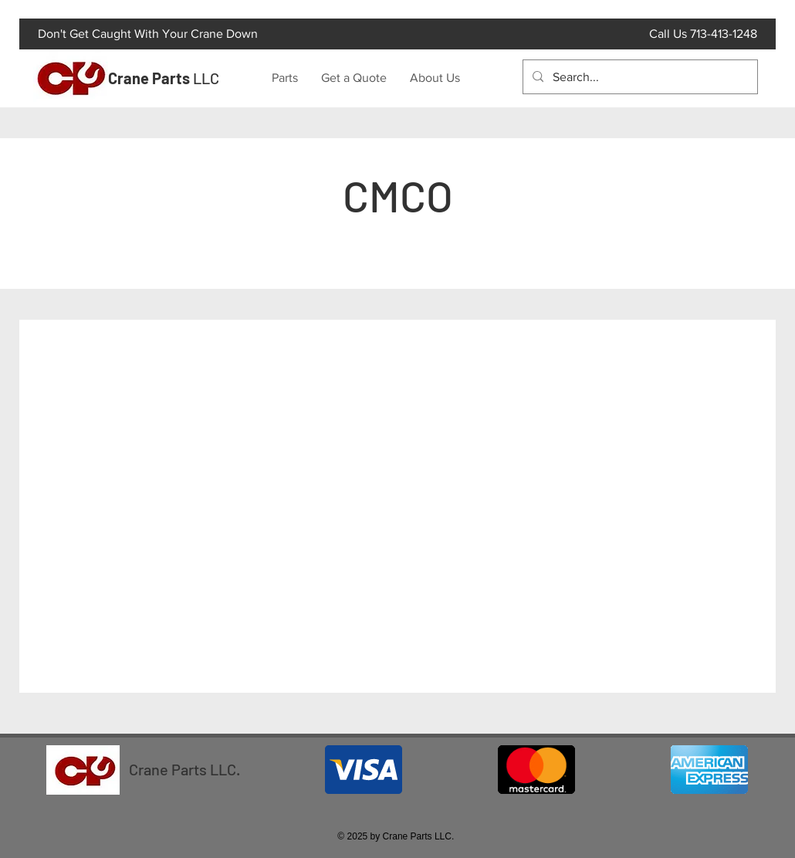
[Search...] (639, 76)
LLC (163, 78)
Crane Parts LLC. (184, 769)
